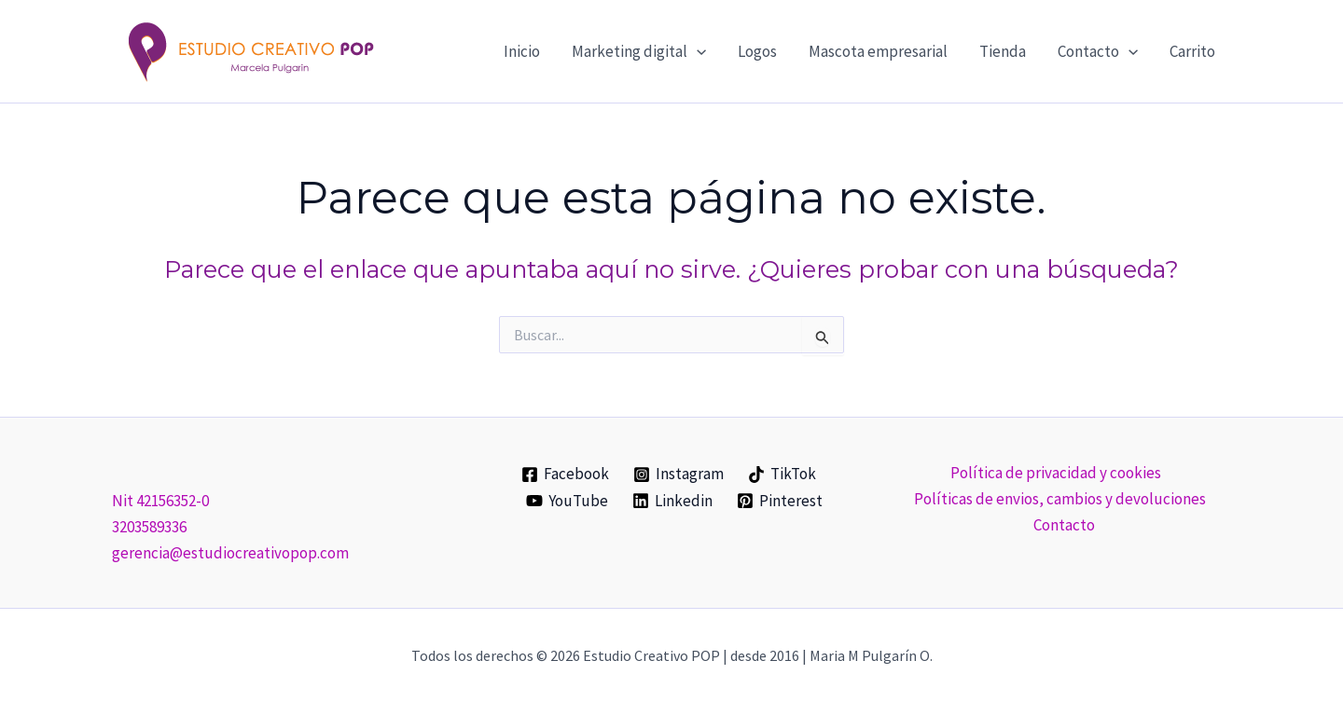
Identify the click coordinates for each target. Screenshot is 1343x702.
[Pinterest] (779, 500)
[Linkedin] (672, 500)
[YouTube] (568, 500)
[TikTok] (782, 474)
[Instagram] (678, 474)
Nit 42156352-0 (160, 500)
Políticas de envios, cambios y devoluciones (1060, 499)
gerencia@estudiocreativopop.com (230, 553)
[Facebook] (566, 474)
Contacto (1064, 525)
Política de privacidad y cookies (1055, 472)
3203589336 (149, 526)
